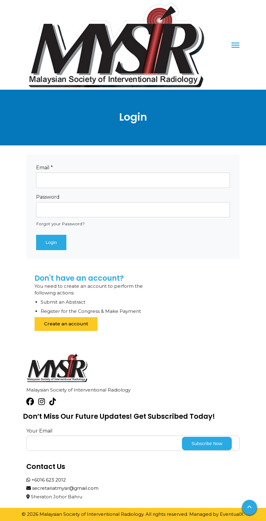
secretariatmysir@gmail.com (62, 488)
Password (48, 197)
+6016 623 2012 (46, 480)
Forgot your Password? (60, 223)
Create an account (66, 324)
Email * (44, 168)
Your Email (39, 431)
